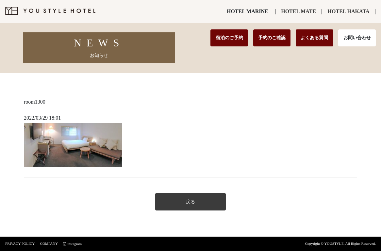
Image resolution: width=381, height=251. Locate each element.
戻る (190, 201)
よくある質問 (314, 37)
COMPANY (49, 243)
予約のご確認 (272, 37)
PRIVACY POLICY (20, 243)
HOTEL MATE (298, 11)
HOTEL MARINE (247, 11)
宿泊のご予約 (229, 37)
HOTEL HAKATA (349, 11)
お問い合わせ (357, 37)
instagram (72, 244)
